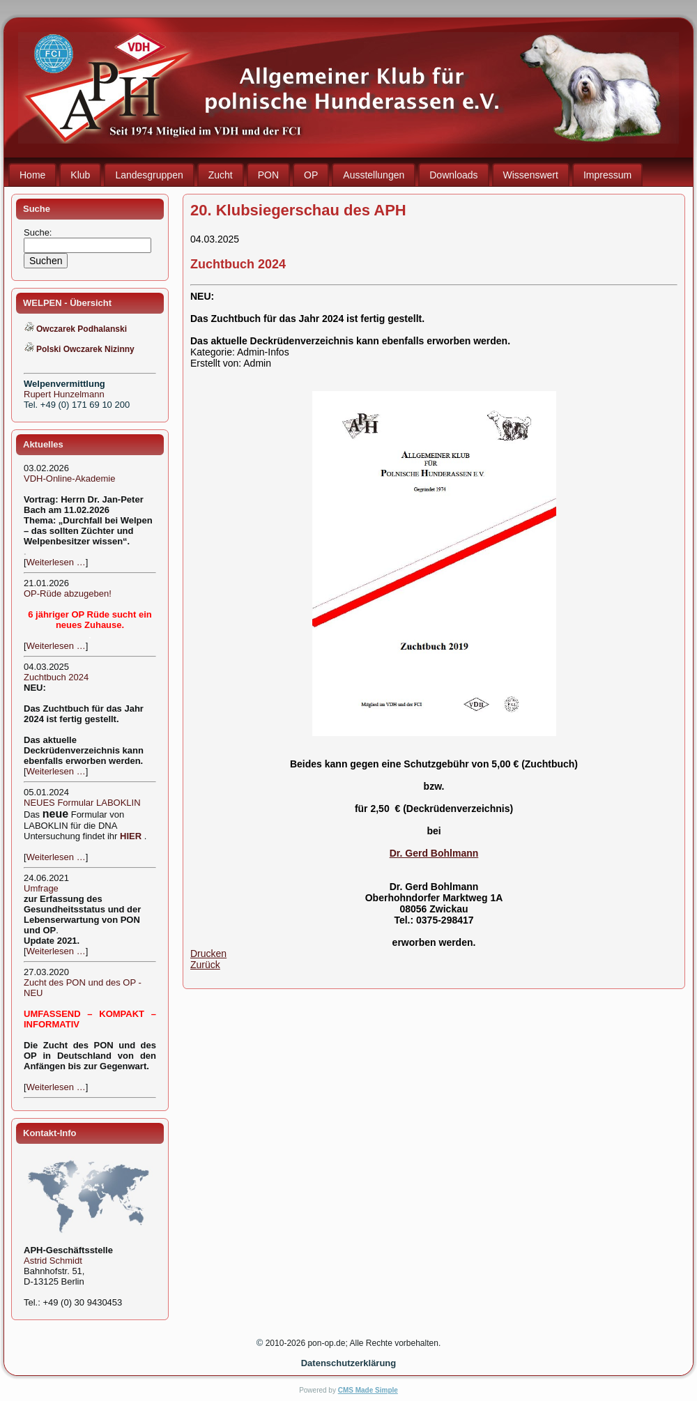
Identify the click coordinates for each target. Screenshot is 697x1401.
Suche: (39, 232)
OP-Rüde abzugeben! (68, 593)
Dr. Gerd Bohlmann (434, 853)
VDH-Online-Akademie (70, 478)
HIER (130, 836)
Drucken (208, 953)
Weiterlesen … (56, 562)
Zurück (205, 964)
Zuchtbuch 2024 (56, 677)
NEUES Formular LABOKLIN (82, 802)
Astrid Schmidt (53, 1260)
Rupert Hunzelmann (64, 394)
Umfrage (41, 888)
